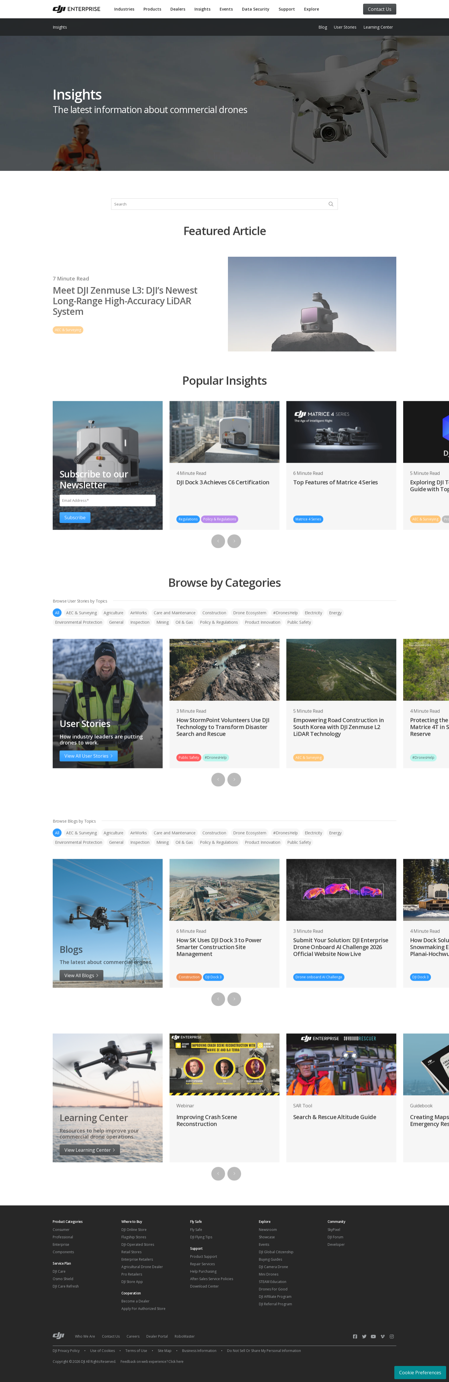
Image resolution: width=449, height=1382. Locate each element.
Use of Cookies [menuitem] (102, 1350)
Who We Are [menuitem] (85, 1336)
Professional (63, 1237)
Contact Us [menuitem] (111, 1336)
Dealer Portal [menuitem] (157, 1336)
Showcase (267, 1237)
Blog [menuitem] (322, 27)
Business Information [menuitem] (199, 1350)
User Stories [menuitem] (345, 27)
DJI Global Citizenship (276, 1251)
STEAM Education (272, 1281)
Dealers (177, 9)
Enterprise (61, 1244)
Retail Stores (131, 1251)
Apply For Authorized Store (143, 1308)
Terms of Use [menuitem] (136, 1350)
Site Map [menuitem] (165, 1350)
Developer (336, 1244)
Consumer (61, 1229)
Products (152, 9)
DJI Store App (132, 1281)
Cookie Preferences (420, 1372)
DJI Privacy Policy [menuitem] (66, 1350)
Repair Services (202, 1264)
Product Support (203, 1256)
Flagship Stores (133, 1237)
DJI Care (59, 1271)
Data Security (255, 9)
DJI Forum (335, 1237)
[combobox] (224, 204)
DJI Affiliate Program (275, 1296)
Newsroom (268, 1229)
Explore (311, 9)
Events (226, 9)
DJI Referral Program (275, 1304)
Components (63, 1251)
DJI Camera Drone (273, 1266)
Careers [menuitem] (133, 1336)
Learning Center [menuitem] (378, 27)
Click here (176, 1361)
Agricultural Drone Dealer (142, 1266)
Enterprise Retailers (137, 1259)
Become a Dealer (135, 1301)
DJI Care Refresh (66, 1286)
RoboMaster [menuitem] (185, 1336)
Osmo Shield (63, 1278)
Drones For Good (273, 1289)
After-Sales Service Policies (211, 1278)
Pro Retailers (131, 1274)
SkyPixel (334, 1229)
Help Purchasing (203, 1271)
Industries (124, 9)
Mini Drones (268, 1274)
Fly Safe (196, 1229)
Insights (202, 9)
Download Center (204, 1286)
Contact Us (379, 9)
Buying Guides (270, 1259)
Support (287, 9)
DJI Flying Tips (201, 1237)
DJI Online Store (134, 1229)
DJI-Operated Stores (137, 1244)
